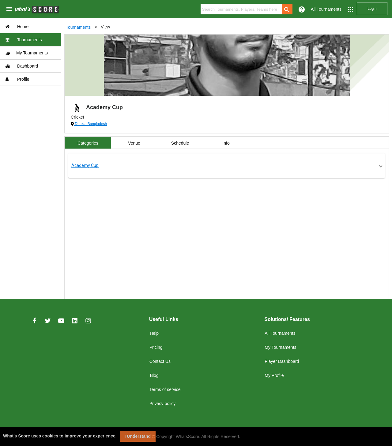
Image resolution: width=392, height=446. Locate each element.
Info (225, 143)
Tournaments (24, 39)
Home (17, 26)
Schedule (180, 143)
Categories (87, 143)
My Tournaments (27, 53)
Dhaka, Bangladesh (90, 124)
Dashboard (22, 66)
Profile (17, 79)
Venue (134, 143)
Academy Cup (85, 165)
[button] (226, 165)
